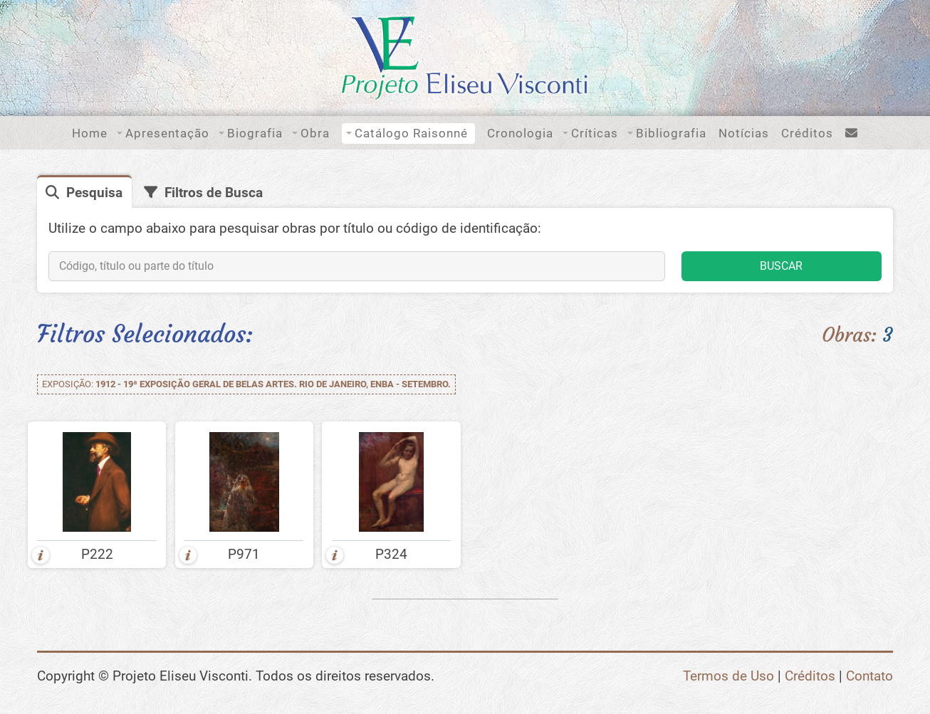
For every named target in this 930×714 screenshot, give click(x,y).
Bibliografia (671, 133)
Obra (315, 133)
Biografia (255, 133)
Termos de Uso (728, 676)
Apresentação (167, 133)
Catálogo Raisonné (411, 133)
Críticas (594, 133)
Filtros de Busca (213, 192)
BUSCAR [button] (781, 266)
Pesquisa (94, 192)
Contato (869, 676)
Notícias (744, 133)
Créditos (807, 133)
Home (90, 133)
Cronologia (520, 133)
